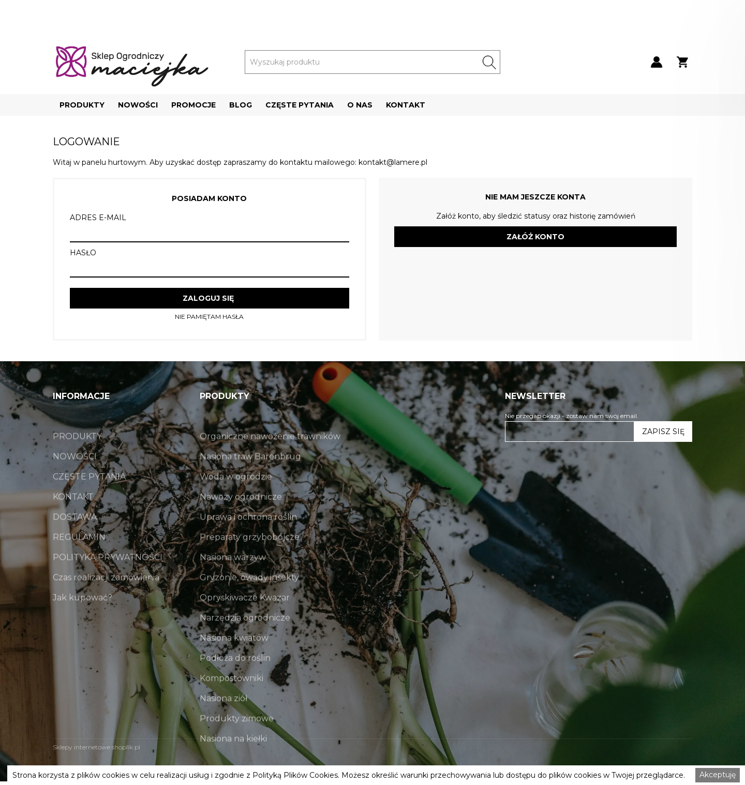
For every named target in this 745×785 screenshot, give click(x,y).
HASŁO (83, 252)
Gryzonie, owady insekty (249, 601)
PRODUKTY (82, 105)
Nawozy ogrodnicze (241, 521)
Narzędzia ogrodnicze (245, 642)
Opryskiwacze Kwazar (245, 621)
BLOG (240, 105)
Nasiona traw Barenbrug (250, 480)
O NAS (360, 105)
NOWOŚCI (138, 105)
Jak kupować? (82, 621)
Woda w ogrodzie (236, 500)
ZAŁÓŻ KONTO (535, 236)
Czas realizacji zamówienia (106, 601)
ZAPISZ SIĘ (663, 431)
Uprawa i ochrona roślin (248, 541)
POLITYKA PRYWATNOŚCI (107, 581)
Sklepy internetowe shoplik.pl (96, 747)
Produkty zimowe (237, 742)
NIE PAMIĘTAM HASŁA (209, 317)
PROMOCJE (193, 105)
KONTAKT (405, 105)
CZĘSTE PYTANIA (299, 105)
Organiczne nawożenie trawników (270, 460)
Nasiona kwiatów (234, 662)
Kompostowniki (231, 702)
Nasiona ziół (223, 722)
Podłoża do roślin (235, 682)
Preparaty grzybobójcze (250, 561)
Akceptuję (717, 774)
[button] (82, 105)
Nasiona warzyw (233, 581)
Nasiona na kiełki (233, 762)
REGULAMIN (79, 561)
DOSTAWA (75, 541)
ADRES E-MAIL (98, 217)
